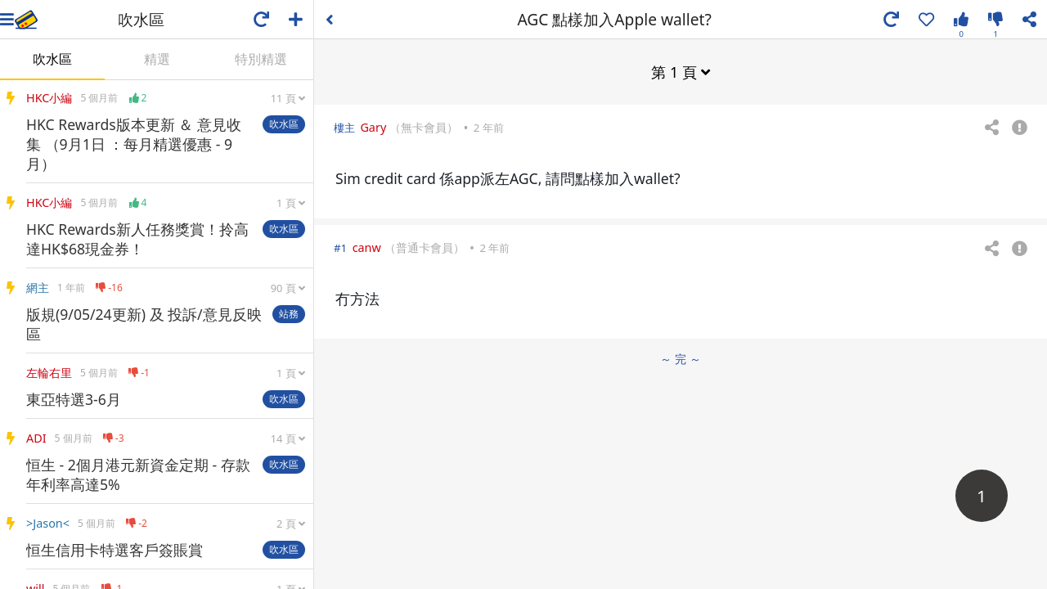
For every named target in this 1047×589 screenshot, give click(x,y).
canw (367, 247)
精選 (157, 59)
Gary (373, 127)
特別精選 (261, 59)
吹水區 (52, 59)
